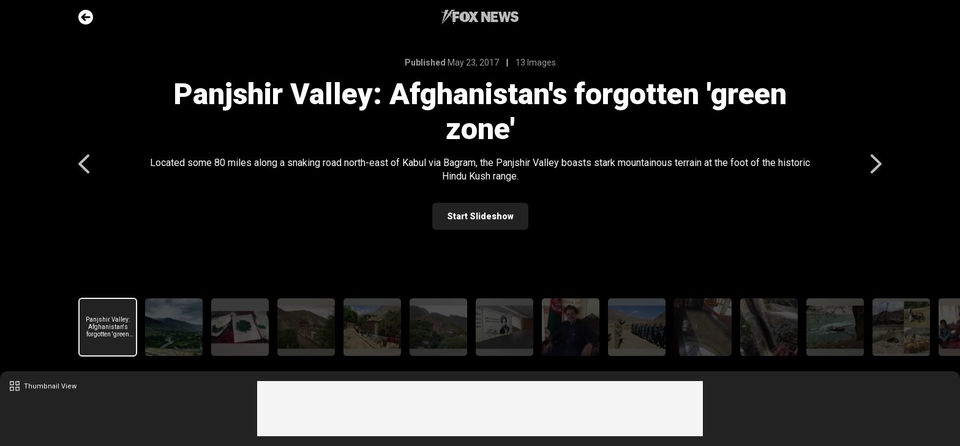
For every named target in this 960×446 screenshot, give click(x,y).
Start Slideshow (480, 216)
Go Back (85, 17)
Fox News (480, 17)
